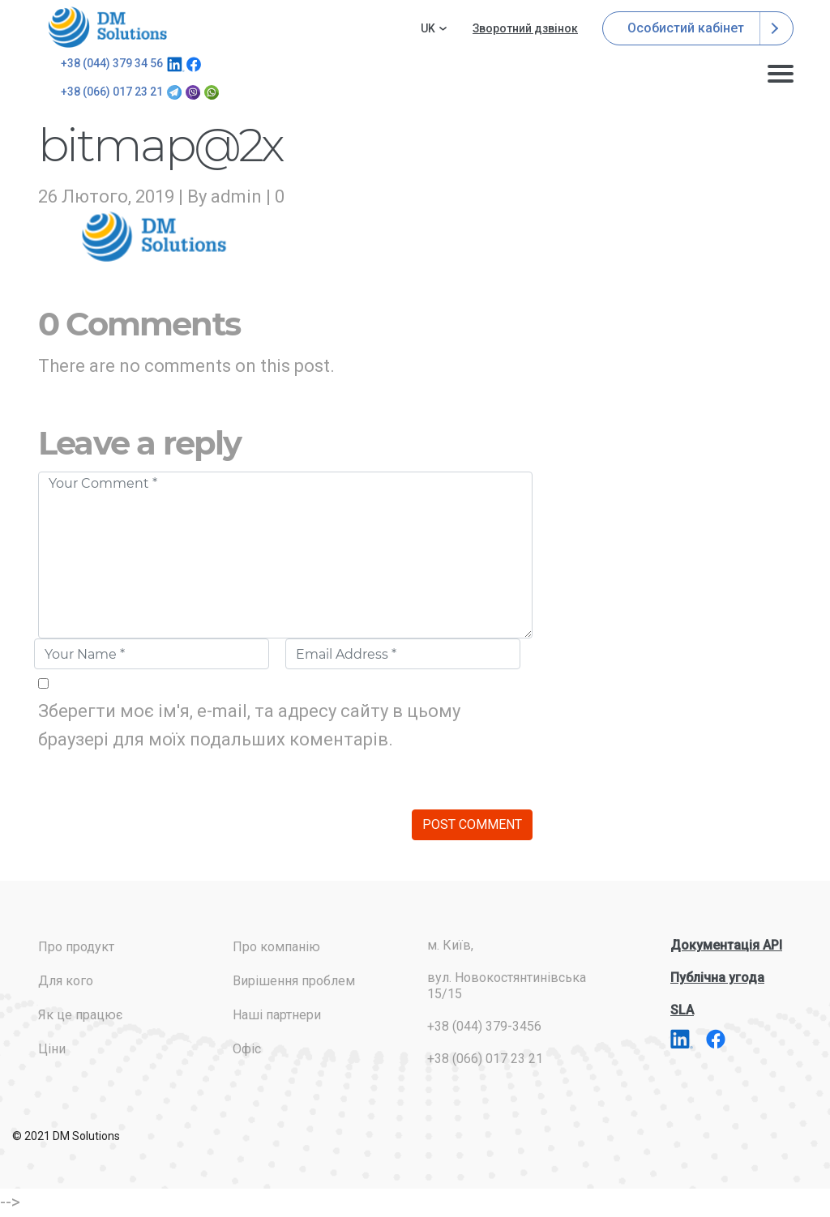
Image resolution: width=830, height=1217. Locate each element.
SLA (682, 1010)
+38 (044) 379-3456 (484, 1026)
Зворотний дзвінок (525, 28)
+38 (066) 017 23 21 (112, 91)
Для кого (65, 981)
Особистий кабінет (697, 28)
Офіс (247, 1049)
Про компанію (276, 946)
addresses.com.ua (110, 27)
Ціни (52, 1049)
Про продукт (76, 946)
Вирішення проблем (294, 981)
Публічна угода (717, 977)
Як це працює (80, 1015)
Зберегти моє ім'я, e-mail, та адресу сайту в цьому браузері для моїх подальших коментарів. (249, 725)
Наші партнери (277, 1015)
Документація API (726, 945)
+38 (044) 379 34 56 (112, 63)
